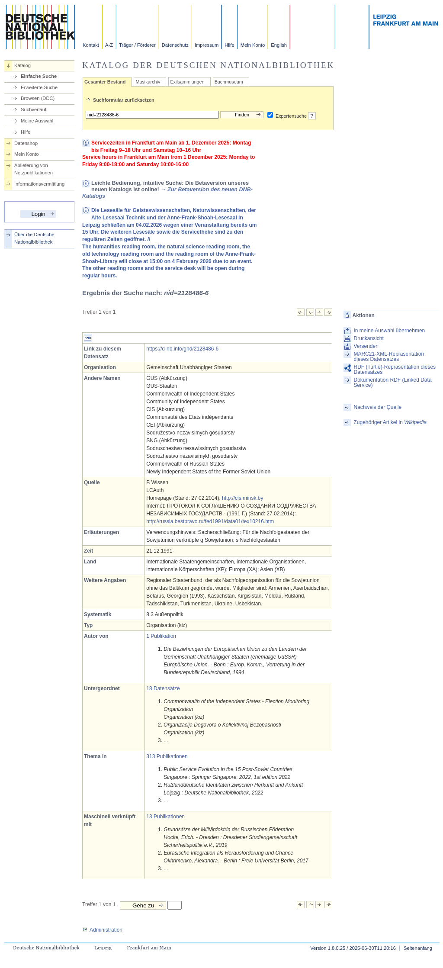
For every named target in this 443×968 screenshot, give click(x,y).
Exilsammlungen (187, 81)
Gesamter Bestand (104, 81)
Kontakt (91, 45)
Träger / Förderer (137, 45)
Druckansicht (368, 338)
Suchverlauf (33, 109)
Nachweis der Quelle (377, 407)
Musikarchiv (147, 81)
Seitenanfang (418, 948)
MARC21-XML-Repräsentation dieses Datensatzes (388, 356)
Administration (102, 930)
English (279, 45)
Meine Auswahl (37, 120)
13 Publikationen (165, 817)
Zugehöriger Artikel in (390, 422)
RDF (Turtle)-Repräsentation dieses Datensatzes (394, 369)
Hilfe (229, 45)
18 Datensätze (163, 688)
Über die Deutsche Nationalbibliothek (34, 238)
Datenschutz (175, 45)
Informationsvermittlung (39, 184)
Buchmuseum (229, 81)
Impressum (206, 45)
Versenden (365, 346)
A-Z (109, 45)
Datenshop (26, 143)
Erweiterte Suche (39, 87)
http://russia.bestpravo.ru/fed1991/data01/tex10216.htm (210, 521)
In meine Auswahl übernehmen (389, 331)
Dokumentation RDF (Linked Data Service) (392, 382)
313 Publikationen (166, 756)
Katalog (22, 65)
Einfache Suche (39, 76)
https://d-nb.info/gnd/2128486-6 (182, 349)
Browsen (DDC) (38, 98)
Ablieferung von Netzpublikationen (33, 169)
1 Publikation (161, 636)
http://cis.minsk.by (242, 498)
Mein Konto (253, 45)
